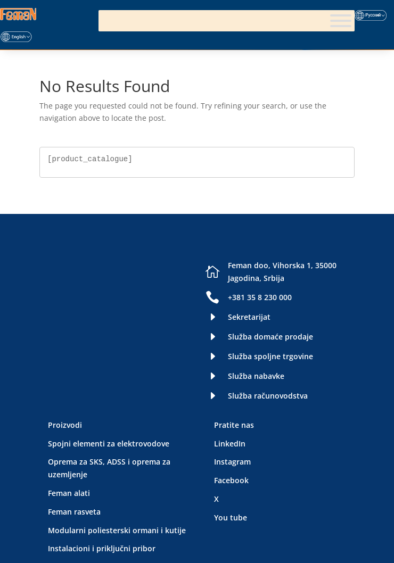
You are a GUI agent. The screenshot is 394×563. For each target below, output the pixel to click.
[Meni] (340, 20)
